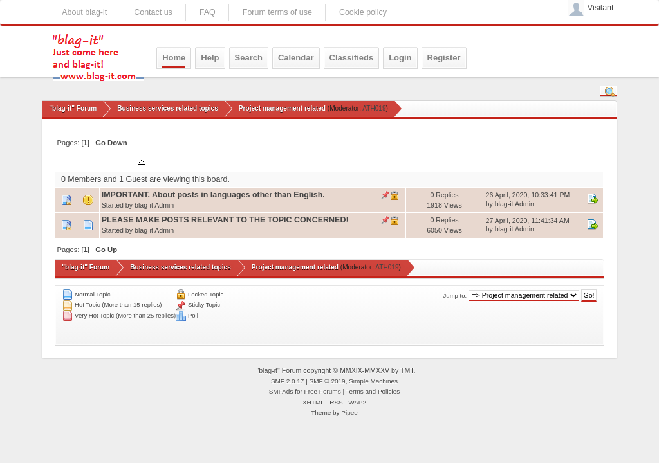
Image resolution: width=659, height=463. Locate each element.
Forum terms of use (277, 12)
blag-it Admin (154, 205)
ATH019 (373, 108)
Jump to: (455, 295)
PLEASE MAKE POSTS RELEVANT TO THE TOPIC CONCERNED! (225, 219)
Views (458, 162)
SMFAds (281, 391)
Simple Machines (373, 381)
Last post (507, 162)
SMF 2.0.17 (287, 381)
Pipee (349, 412)
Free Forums (322, 391)
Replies (425, 162)
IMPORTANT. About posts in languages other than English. (213, 194)
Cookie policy (363, 12)
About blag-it (84, 12)
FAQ (208, 12)
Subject (125, 162)
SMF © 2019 (328, 381)
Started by (173, 162)
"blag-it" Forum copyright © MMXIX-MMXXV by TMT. (335, 370)
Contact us (153, 12)
